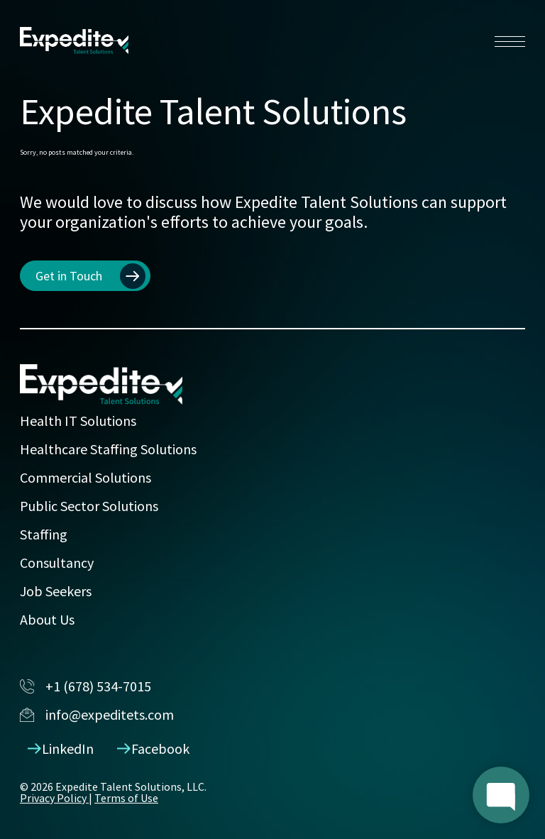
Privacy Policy (54, 798)
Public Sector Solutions (89, 506)
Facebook (153, 748)
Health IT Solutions (78, 420)
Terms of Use (126, 798)
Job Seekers (56, 591)
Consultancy (57, 562)
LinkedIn (61, 748)
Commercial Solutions (85, 477)
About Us (47, 619)
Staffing (43, 534)
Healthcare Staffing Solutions (108, 449)
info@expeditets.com (97, 714)
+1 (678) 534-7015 (85, 686)
